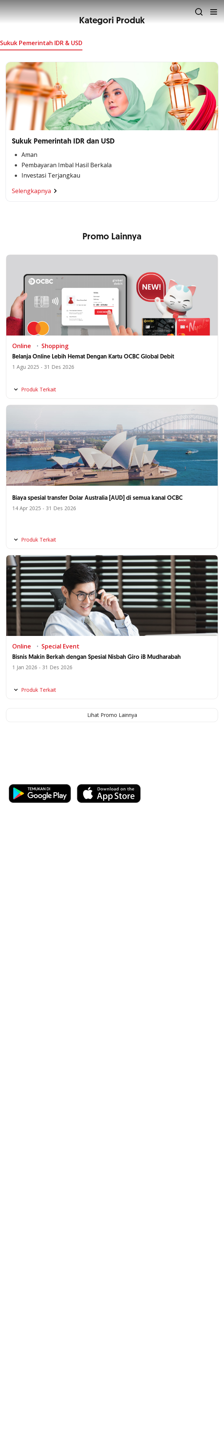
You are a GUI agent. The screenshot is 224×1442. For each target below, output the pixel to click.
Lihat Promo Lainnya (112, 714)
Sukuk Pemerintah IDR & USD (41, 43)
